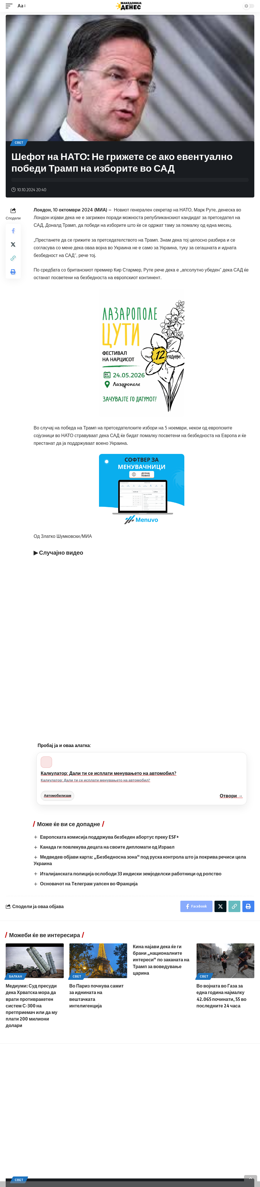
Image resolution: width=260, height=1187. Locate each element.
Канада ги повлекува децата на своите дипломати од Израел (107, 847)
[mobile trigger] (10, 6)
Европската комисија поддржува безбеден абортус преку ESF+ (109, 837)
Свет (19, 142)
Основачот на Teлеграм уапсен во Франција (89, 883)
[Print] (13, 272)
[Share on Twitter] (13, 244)
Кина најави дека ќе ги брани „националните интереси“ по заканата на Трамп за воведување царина (161, 960)
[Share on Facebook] (13, 231)
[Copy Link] (13, 258)
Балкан (15, 976)
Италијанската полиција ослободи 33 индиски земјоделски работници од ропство (131, 874)
